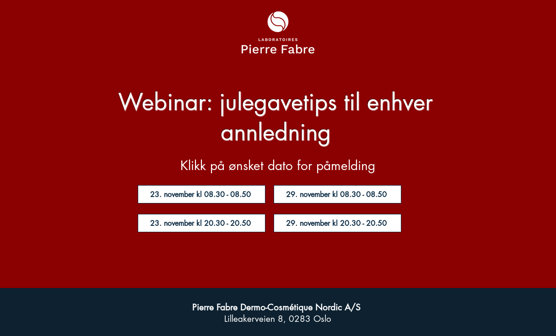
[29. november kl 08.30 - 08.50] (337, 194)
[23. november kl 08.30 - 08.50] (201, 194)
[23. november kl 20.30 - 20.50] (201, 223)
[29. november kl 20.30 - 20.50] (337, 223)
